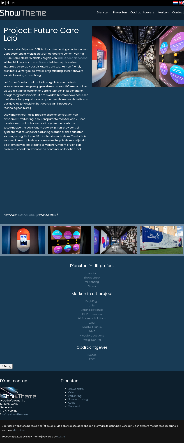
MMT (92, 331)
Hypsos (43, 62)
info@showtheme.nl (15, 414)
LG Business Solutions (92, 318)
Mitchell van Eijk (28, 215)
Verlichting (92, 282)
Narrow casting (78, 399)
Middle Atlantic (92, 327)
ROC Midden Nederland (73, 58)
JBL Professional (92, 314)
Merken (163, 12)
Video (92, 286)
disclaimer (19, 430)
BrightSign (92, 301)
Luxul (92, 323)
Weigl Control (92, 340)
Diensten (103, 12)
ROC (92, 359)
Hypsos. (92, 355)
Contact (178, 12)
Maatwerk (74, 406)
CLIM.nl (61, 436)
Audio (92, 273)
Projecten (120, 12)
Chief (92, 305)
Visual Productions (92, 335)
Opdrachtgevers (142, 12)
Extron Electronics (92, 310)
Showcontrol (92, 277)
